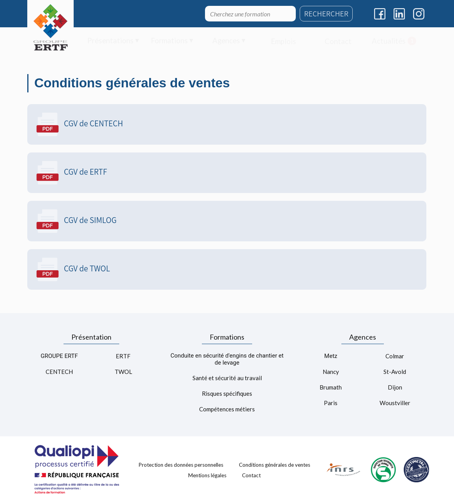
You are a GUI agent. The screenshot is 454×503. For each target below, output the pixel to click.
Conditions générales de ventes (274, 464)
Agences (362, 337)
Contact (251, 475)
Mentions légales (207, 475)
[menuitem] (113, 41)
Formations (227, 337)
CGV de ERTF (71, 172)
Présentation (91, 337)
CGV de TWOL (72, 269)
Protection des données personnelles (181, 464)
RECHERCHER (326, 14)
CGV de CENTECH (79, 124)
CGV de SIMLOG (76, 221)
